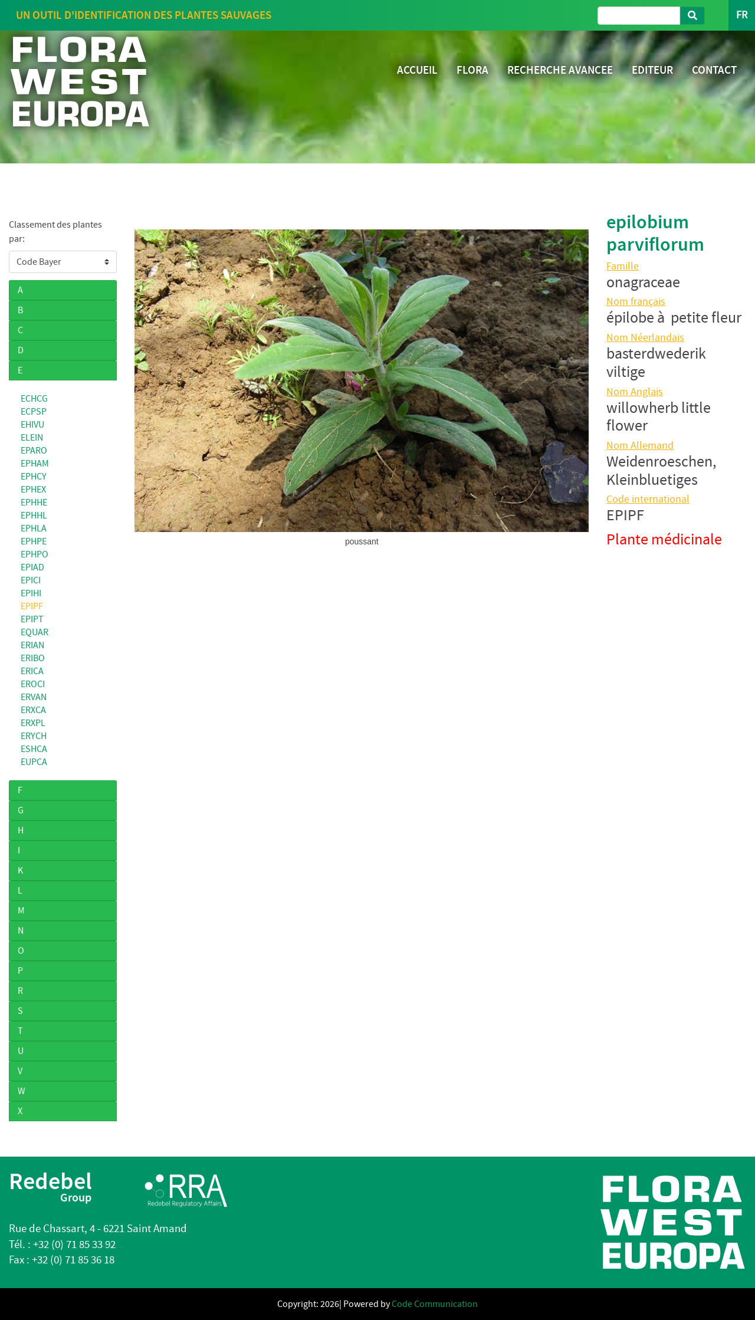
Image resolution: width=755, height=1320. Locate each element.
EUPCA (34, 762)
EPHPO (34, 554)
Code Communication (435, 1304)
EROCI (33, 684)
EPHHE (34, 502)
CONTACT (714, 70)
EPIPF (32, 606)
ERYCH (34, 736)
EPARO (34, 451)
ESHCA (34, 749)
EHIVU (32, 425)
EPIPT (32, 619)
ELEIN (32, 438)
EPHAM (35, 463)
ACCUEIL (417, 70)
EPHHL (34, 515)
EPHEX (33, 489)
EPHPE (34, 541)
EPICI (31, 580)
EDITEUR (652, 70)
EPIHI (31, 593)
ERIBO (33, 658)
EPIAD (32, 567)
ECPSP (34, 412)
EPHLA (34, 528)
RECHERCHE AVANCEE (560, 70)
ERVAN (34, 697)
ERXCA (33, 710)
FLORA (472, 70)
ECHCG (34, 399)
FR (741, 15)
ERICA (32, 671)
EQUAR (34, 632)
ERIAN (32, 645)
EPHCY (34, 476)
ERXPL (33, 723)
